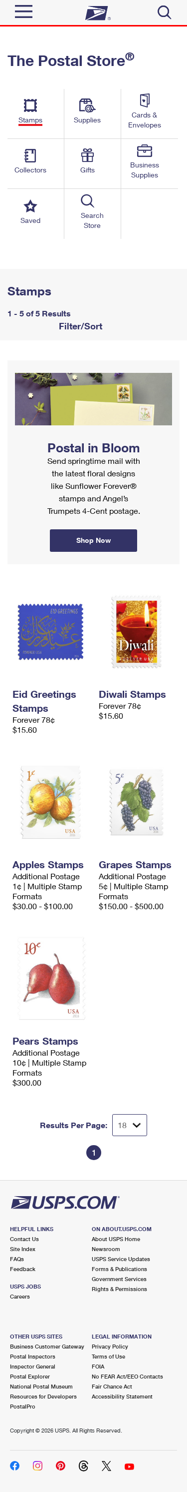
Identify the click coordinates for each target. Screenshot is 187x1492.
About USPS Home (116, 1239)
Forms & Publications (119, 1269)
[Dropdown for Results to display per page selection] (129, 1125)
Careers (20, 1296)
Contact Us (24, 1239)
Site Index (22, 1249)
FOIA (98, 1366)
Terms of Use (108, 1356)
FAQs (17, 1259)
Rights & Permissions (119, 1289)
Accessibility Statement (122, 1396)
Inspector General (32, 1366)
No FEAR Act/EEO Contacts (127, 1376)
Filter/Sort (79, 325)
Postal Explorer (30, 1376)
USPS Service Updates (121, 1259)
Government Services (119, 1279)
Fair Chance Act (112, 1386)
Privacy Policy (110, 1346)
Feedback (22, 1269)
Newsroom (106, 1249)
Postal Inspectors (32, 1356)
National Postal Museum (41, 1386)
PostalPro (22, 1406)
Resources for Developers (43, 1396)
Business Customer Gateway (47, 1346)
